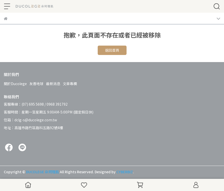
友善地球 (36, 83)
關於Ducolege (15, 83)
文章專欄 (70, 83)
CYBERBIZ (124, 171)
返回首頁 (112, 50)
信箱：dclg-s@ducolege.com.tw (30, 119)
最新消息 (53, 83)
